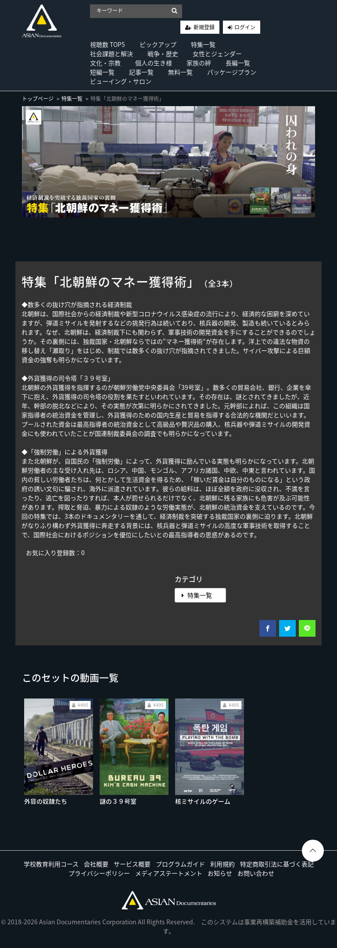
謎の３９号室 (118, 801)
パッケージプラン (231, 72)
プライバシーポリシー (99, 873)
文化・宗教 (105, 62)
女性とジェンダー (217, 53)
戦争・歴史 (162, 53)
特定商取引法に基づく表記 (277, 863)
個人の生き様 (153, 62)
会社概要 (96, 863)
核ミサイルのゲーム (202, 801)
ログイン (244, 27)
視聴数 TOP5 (107, 44)
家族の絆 (198, 62)
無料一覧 (180, 72)
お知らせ (220, 873)
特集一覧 (203, 44)
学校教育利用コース (51, 863)
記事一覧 (141, 72)
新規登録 (204, 27)
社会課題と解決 (111, 53)
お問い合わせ (255, 873)
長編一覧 (238, 62)
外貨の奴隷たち (45, 801)
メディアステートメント (168, 873)
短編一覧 (102, 72)
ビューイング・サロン (120, 81)
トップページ (38, 99)
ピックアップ (158, 44)
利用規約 (222, 863)
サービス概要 (132, 863)
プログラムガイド (180, 863)
